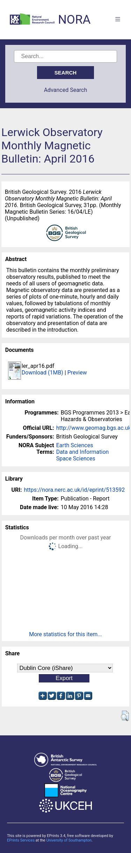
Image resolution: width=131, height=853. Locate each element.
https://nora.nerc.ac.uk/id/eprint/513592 (74, 490)
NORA (74, 20)
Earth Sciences (74, 445)
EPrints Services (21, 840)
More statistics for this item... (65, 634)
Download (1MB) (42, 372)
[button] (125, 716)
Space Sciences (75, 458)
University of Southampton (69, 840)
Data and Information (82, 452)
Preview (77, 372)
